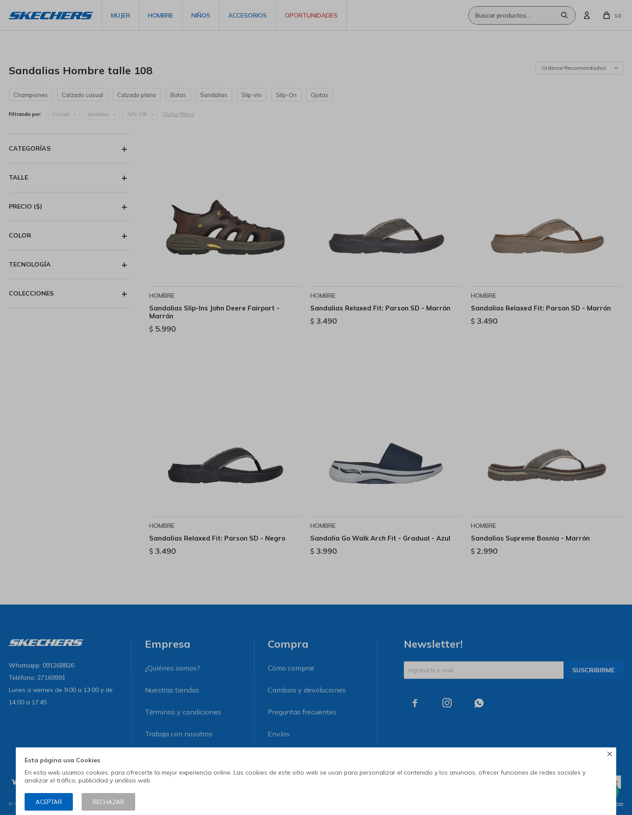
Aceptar (49, 801)
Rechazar (108, 801)
